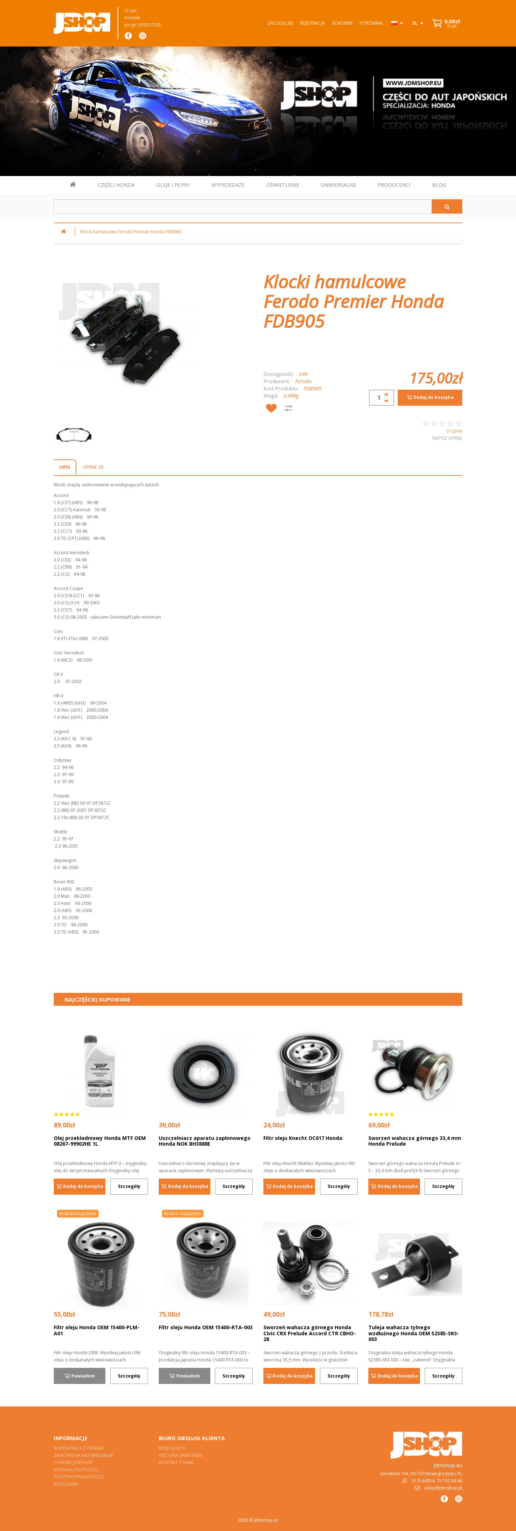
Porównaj (371, 23)
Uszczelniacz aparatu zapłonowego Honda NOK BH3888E (204, 1141)
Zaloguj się (280, 23)
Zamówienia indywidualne (84, 1455)
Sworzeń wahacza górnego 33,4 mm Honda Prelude (414, 1141)
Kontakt (132, 18)
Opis (64, 467)
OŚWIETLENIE (282, 184)
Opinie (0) (93, 467)
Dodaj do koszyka (430, 397)
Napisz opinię (447, 438)
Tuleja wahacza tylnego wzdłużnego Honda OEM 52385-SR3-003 (413, 1333)
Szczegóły (129, 1186)
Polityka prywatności (79, 1477)
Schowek (342, 23)
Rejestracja (312, 23)
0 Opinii (454, 431)
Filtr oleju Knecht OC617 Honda (302, 1138)
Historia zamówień (180, 1455)
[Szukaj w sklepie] (243, 206)
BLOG (439, 184)
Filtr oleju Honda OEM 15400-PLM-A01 (96, 1330)
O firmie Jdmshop (73, 1462)
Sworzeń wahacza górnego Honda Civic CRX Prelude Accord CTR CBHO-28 (309, 1333)
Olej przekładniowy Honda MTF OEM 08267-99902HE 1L (100, 1141)
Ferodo (303, 381)
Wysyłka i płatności (76, 1470)
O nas (131, 11)
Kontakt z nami (176, 1462)
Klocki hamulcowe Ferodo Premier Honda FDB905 (131, 232)
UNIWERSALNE (338, 184)
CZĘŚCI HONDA (116, 184)
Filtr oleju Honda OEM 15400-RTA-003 (206, 1327)
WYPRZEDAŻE (227, 184)
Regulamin (66, 1484)
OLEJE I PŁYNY (173, 184)
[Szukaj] (447, 206)
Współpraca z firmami (79, 1448)
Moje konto (172, 1448)
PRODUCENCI (394, 184)
